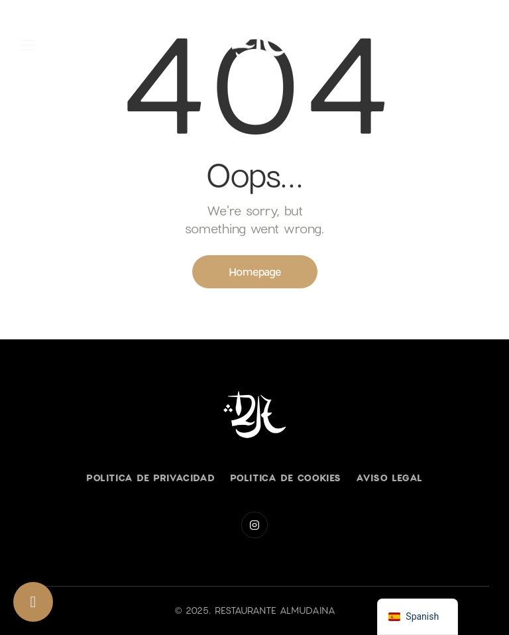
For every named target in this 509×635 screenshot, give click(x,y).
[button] (27, 45)
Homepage (255, 271)
